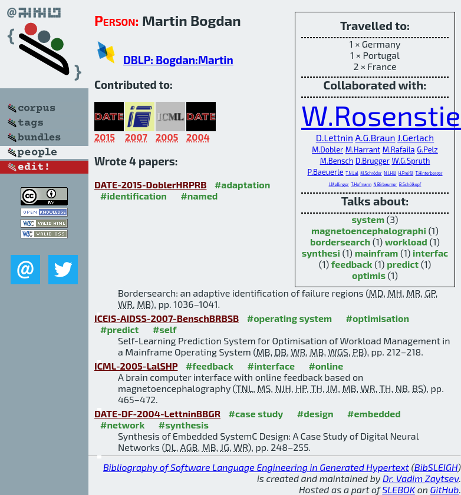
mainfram (377, 252)
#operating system (289, 318)
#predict (119, 329)
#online (325, 365)
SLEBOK (398, 489)
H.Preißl (406, 173)
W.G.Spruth (410, 160)
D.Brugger (372, 160)
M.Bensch (337, 160)
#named (199, 195)
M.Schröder (370, 173)
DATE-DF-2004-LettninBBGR (157, 413)
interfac (430, 252)
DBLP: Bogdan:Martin (178, 60)
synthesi (321, 252)
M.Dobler (327, 149)
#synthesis (184, 424)
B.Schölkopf (410, 184)
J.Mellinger (339, 184)
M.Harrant (362, 149)
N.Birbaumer (385, 184)
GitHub (444, 489)
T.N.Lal (351, 173)
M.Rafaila (399, 149)
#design (315, 413)
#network (122, 424)
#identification (133, 195)
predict (403, 264)
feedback (352, 264)
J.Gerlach (415, 137)
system (367, 219)
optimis (369, 275)
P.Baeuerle (325, 172)
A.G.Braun (375, 137)
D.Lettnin (334, 137)
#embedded (374, 413)
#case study (256, 413)
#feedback (209, 365)
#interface (270, 365)
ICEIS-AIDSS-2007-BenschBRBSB (166, 318)
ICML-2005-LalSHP (135, 365)
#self (165, 329)
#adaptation (243, 184)
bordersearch (340, 241)
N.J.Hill (390, 173)
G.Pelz (427, 149)
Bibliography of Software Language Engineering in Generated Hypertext (256, 467)
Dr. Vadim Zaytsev (421, 478)
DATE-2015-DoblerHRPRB (150, 184)
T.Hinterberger (429, 173)
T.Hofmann (361, 184)
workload (406, 241)
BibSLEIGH (435, 467)
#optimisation (378, 318)
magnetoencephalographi (368, 230)
